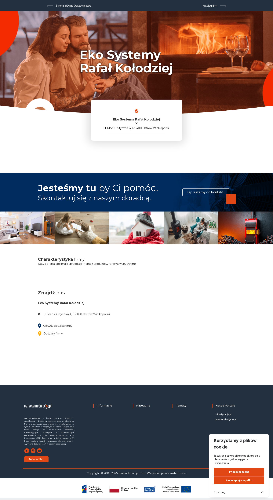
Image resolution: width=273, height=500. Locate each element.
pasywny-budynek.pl (226, 419)
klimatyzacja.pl (223, 414)
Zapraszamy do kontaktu (205, 192)
